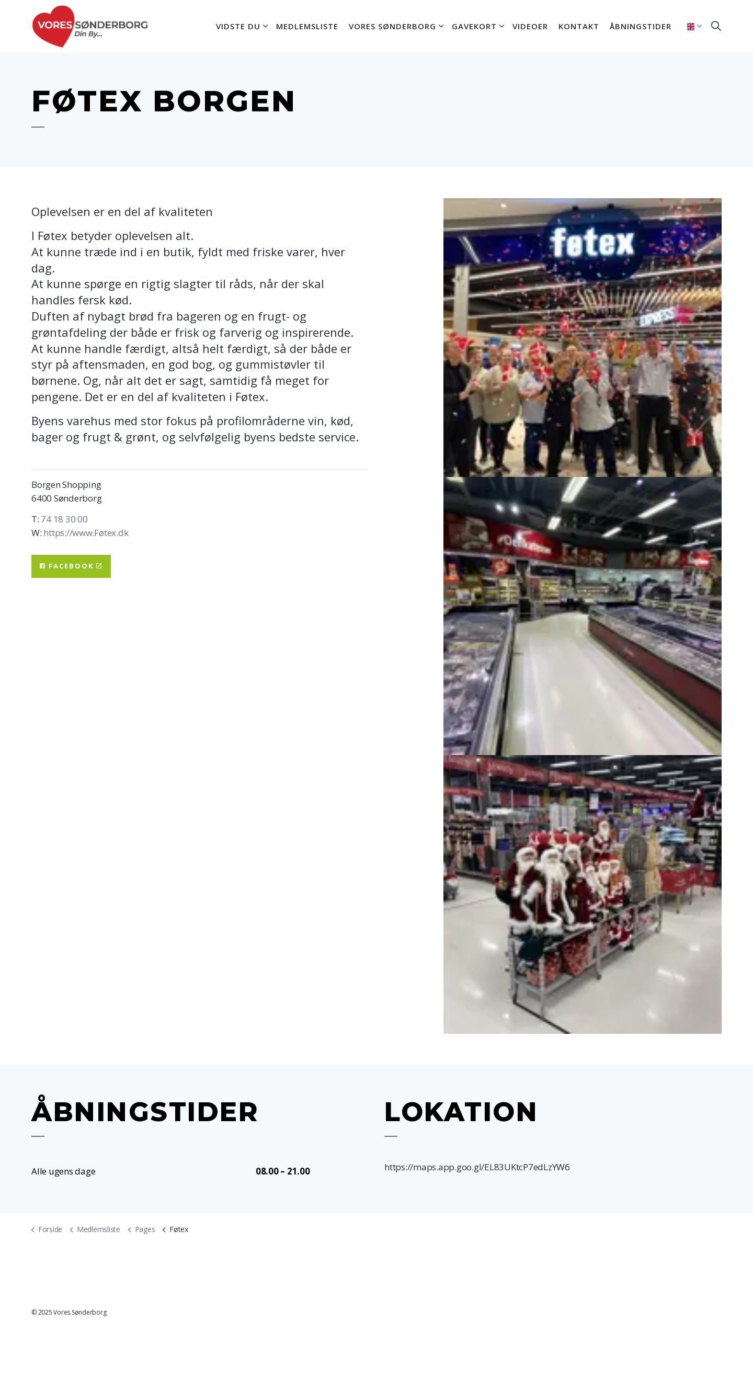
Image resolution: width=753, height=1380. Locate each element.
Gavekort (474, 26)
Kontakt (578, 26)
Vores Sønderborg (392, 26)
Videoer (530, 26)
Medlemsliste (307, 26)
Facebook (71, 566)
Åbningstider (640, 26)
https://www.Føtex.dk (85, 533)
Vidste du (238, 26)
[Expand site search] (716, 26)
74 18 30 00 (64, 519)
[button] (582, 337)
